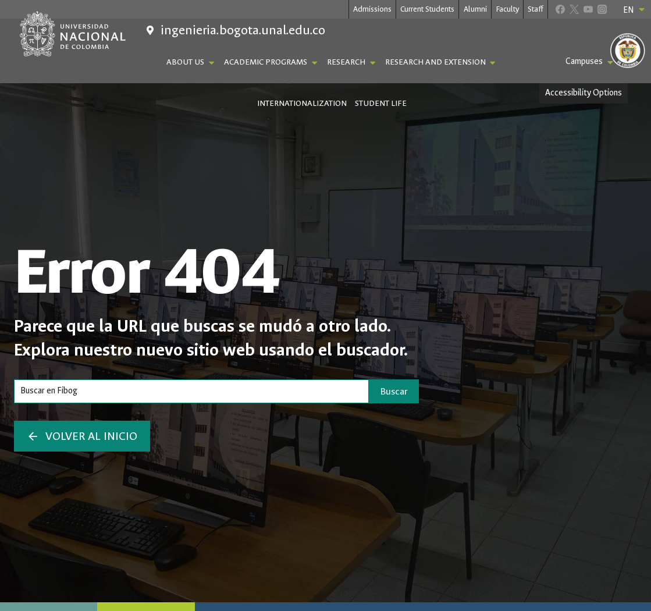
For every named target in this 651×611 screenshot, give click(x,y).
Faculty (507, 9)
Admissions (372, 9)
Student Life (381, 103)
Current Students (427, 9)
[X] (574, 9)
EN (634, 10)
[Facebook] (560, 9)
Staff (535, 9)
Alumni (475, 9)
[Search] (191, 391)
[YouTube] (588, 9)
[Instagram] (602, 9)
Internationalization (302, 103)
